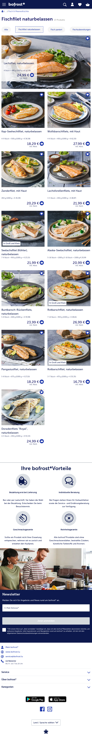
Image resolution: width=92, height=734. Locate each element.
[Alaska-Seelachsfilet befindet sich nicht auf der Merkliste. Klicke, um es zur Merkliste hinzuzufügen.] (87, 213)
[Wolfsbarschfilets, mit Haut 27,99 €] (69, 121)
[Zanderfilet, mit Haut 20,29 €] (23, 181)
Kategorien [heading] (45, 686)
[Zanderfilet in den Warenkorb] (41, 203)
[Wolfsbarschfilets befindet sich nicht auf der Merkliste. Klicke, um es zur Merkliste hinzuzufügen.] (87, 94)
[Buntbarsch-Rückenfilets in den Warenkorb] (41, 322)
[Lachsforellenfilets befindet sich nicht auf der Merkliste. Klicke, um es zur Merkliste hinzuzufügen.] (87, 154)
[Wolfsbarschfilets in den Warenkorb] (87, 144)
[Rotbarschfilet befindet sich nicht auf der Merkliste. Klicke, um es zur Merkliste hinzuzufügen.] (87, 273)
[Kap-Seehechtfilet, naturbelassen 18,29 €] (23, 121)
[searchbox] (65, 4)
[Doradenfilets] (41, 441)
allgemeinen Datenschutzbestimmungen (22, 633)
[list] (46, 511)
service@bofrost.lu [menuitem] (12, 656)
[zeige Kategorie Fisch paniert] (56, 30)
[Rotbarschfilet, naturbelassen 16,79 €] (69, 359)
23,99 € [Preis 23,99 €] (33, 322)
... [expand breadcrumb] (6, 11)
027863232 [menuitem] (8, 661)
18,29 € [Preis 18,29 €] (33, 144)
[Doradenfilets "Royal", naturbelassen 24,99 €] (23, 419)
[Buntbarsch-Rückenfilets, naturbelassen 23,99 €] (23, 300)
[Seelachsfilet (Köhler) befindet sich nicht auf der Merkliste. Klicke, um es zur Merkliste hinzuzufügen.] (41, 213)
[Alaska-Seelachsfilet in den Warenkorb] (87, 263)
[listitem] (23, 491)
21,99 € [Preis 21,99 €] (79, 203)
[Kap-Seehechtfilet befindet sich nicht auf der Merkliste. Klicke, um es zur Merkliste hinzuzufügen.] (41, 94)
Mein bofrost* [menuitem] (9, 647)
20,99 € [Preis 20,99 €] (79, 263)
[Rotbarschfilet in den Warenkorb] (87, 322)
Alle (6, 29)
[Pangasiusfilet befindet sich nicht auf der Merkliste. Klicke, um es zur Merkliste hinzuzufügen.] (41, 332)
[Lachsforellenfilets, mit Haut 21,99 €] (69, 181)
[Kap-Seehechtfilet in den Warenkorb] (41, 144)
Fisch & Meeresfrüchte (18, 11)
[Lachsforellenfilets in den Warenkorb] (87, 203)
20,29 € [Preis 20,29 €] (33, 203)
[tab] (72, 4)
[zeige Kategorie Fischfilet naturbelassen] (29, 29)
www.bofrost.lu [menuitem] (10, 651)
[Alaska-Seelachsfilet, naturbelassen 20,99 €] (69, 240)
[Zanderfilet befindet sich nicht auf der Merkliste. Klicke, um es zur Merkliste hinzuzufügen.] (41, 154)
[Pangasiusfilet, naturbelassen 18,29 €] (23, 359)
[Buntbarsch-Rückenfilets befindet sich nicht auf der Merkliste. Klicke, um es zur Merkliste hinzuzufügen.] (41, 273)
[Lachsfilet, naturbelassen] (46, 62)
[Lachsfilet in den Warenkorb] (32, 75)
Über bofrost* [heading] (45, 679)
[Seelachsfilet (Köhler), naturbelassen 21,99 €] (23, 240)
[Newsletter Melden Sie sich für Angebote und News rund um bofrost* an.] (46, 616)
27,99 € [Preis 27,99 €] (79, 144)
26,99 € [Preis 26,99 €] (79, 322)
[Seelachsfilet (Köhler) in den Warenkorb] (41, 263)
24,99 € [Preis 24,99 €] (23, 75)
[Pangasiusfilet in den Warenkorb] (41, 382)
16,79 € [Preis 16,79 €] (79, 382)
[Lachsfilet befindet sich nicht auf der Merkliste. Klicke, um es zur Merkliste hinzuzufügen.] (87, 38)
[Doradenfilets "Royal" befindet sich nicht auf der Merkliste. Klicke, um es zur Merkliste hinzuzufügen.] (41, 392)
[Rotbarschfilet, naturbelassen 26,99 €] (69, 300)
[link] (26, 5)
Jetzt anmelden (46, 620)
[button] (5, 4)
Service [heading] (45, 672)
